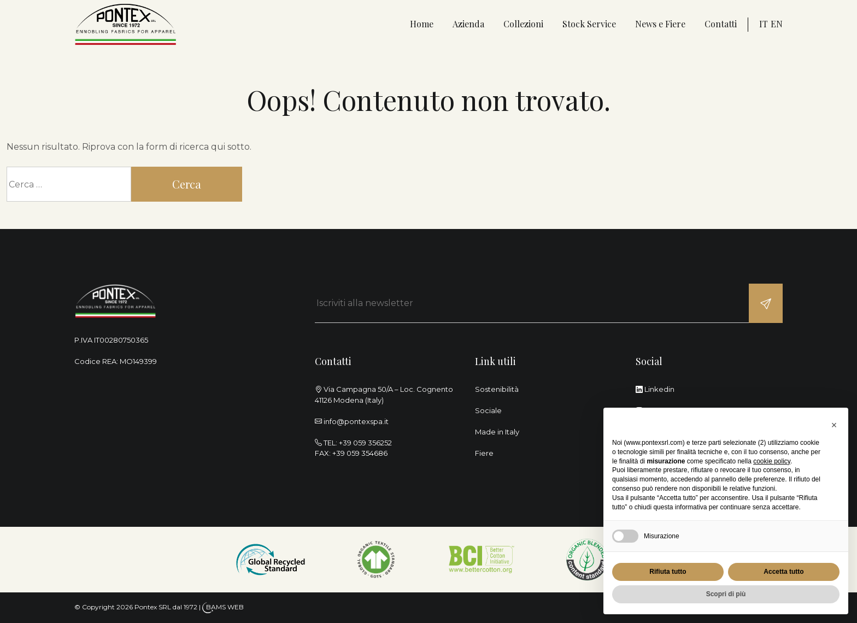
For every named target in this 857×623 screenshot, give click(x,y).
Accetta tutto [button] (783, 571)
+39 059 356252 (365, 442)
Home (421, 24)
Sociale (488, 410)
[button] (834, 425)
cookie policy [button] (771, 461)
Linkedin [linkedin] (655, 389)
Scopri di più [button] (726, 594)
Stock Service (589, 24)
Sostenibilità (497, 389)
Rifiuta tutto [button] (667, 571)
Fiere (484, 453)
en (777, 24)
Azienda (468, 24)
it (763, 24)
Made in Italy (497, 431)
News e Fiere (660, 24)
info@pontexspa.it (356, 421)
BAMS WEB (225, 607)
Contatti (721, 24)
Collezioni (523, 24)
